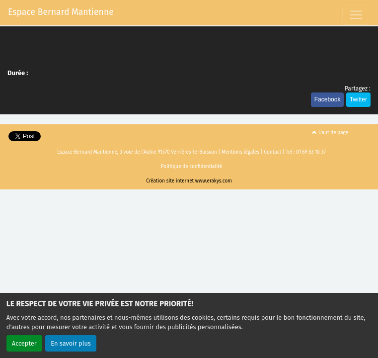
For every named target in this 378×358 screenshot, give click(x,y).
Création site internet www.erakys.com (189, 181)
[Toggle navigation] (356, 15)
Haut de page (330, 133)
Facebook (327, 99)
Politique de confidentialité (191, 167)
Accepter (24, 343)
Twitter (358, 99)
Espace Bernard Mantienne (61, 12)
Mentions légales (240, 152)
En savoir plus (71, 343)
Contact (272, 152)
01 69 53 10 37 (311, 152)
